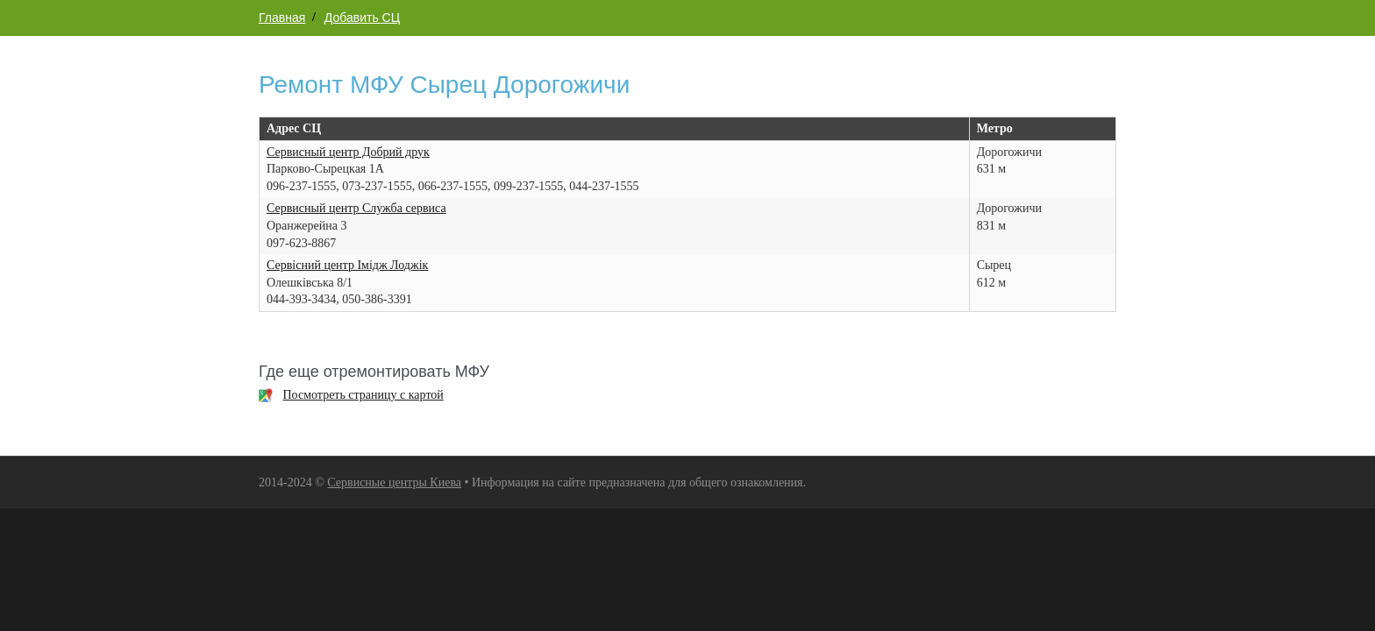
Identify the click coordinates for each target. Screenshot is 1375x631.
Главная (282, 18)
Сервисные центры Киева (394, 482)
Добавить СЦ (362, 18)
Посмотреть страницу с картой (363, 394)
